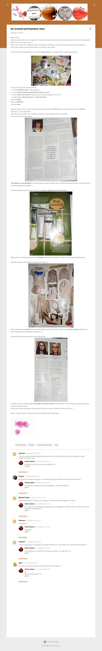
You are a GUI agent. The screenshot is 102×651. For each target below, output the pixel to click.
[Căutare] (94, 5)
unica (56, 445)
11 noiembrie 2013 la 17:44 (42, 569)
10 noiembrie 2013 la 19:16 (42, 504)
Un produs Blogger (51, 642)
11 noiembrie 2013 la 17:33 (30, 563)
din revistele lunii (21, 445)
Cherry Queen (30, 461)
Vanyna (21, 476)
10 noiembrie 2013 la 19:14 (42, 461)
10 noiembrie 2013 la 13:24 (32, 476)
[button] (90, 29)
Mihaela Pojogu (24, 497)
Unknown (22, 453)
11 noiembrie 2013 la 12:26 (42, 548)
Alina (20, 563)
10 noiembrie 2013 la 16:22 (33, 520)
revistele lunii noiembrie (44, 445)
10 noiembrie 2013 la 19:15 (42, 482)
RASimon (58, 645)
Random (31, 445)
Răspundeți (23, 472)
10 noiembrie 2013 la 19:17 (42, 527)
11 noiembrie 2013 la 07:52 (33, 542)
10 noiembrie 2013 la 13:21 (33, 453)
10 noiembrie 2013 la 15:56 (37, 497)
